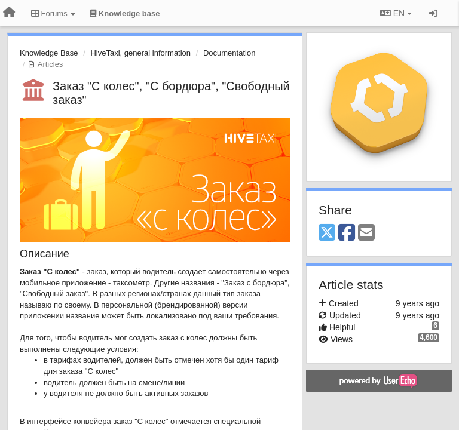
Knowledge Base (49, 52)
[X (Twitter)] (327, 233)
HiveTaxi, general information (140, 52)
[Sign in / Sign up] (433, 13)
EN (396, 13)
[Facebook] (346, 233)
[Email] (366, 233)
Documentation (229, 52)
